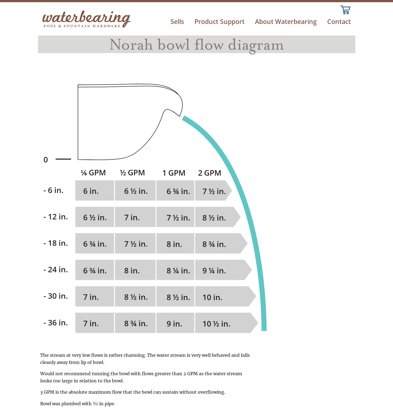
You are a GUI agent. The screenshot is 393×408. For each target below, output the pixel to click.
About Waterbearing (286, 21)
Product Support (219, 21)
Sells (177, 21)
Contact (339, 21)
